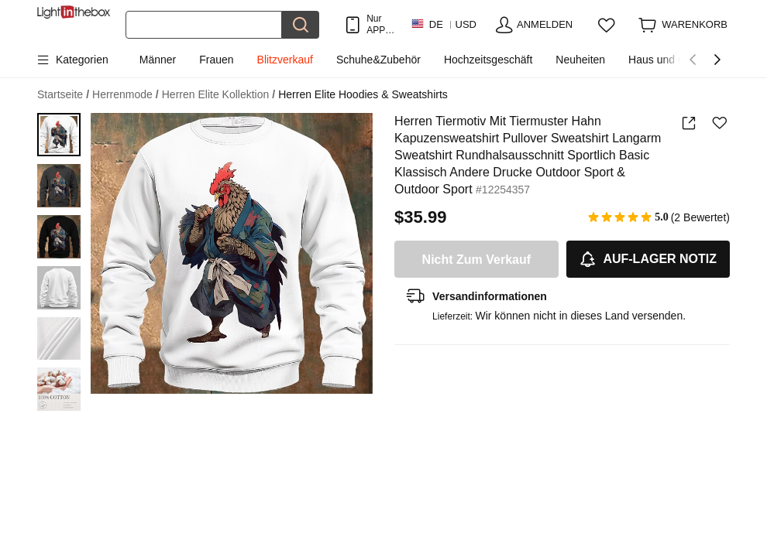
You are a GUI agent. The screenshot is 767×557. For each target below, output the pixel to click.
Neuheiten (580, 59)
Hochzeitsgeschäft (488, 59)
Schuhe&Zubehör (378, 59)
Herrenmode (125, 94)
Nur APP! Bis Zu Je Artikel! (380, 24)
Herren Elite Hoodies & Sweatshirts (363, 94)
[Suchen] (204, 25)
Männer (157, 59)
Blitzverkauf (285, 59)
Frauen (216, 59)
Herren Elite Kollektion (218, 94)
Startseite (63, 94)
